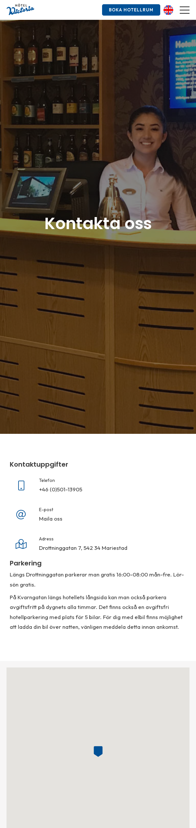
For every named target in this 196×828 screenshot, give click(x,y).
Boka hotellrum (131, 9)
